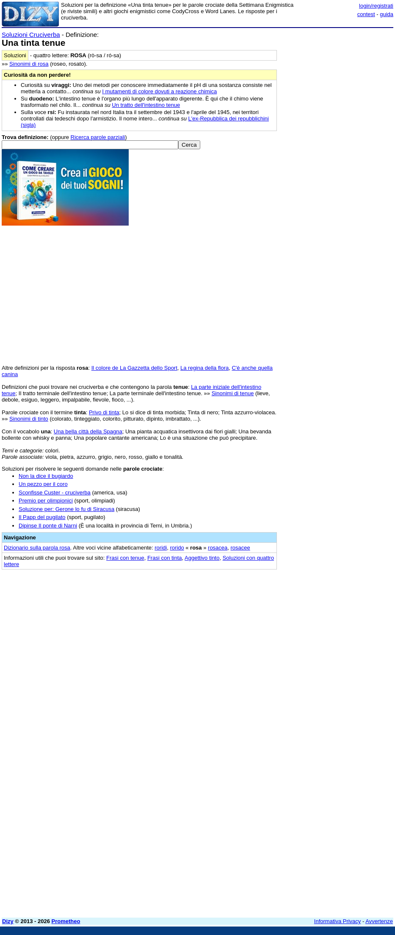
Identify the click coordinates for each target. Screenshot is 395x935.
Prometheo (66, 921)
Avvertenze (379, 921)
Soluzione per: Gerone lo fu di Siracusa (66, 509)
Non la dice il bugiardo (46, 476)
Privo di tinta (104, 412)
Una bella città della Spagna (88, 431)
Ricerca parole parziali (98, 137)
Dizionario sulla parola (37, 547)
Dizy (8, 921)
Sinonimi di (29, 64)
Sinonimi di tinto (28, 419)
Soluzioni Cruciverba (31, 34)
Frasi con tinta (164, 558)
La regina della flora (204, 368)
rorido (177, 547)
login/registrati (376, 6)
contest (366, 14)
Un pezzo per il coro (43, 484)
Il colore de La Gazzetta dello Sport (134, 368)
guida (386, 14)
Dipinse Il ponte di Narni (48, 525)
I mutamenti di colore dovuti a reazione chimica (159, 91)
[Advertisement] (329, 628)
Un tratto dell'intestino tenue (146, 105)
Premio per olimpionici (46, 500)
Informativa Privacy (337, 921)
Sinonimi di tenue (233, 393)
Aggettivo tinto (202, 558)
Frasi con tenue (125, 558)
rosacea (217, 547)
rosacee (240, 547)
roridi (161, 547)
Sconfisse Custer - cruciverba (55, 492)
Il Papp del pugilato (42, 517)
